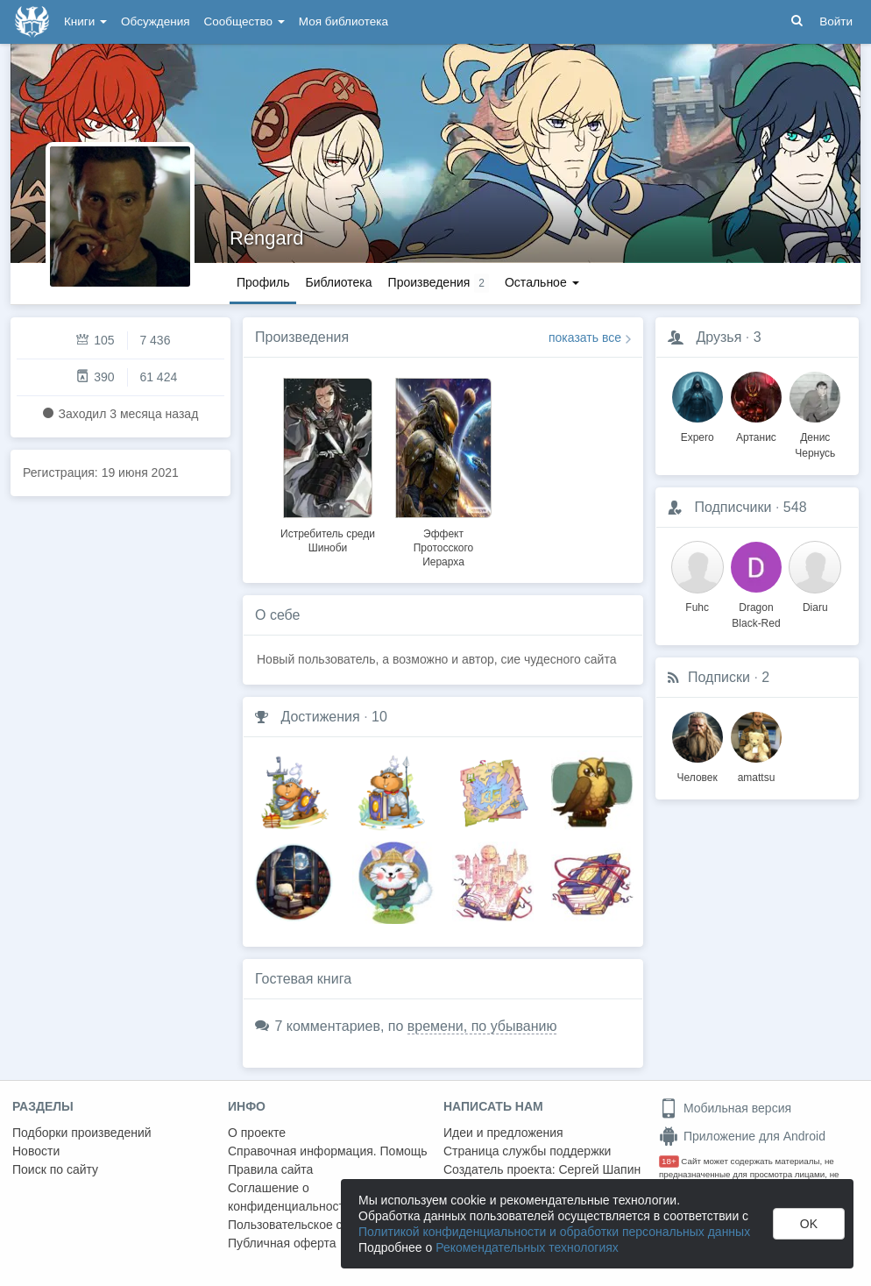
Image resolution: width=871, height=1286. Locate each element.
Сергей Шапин (599, 1169)
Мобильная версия (725, 1108)
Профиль (263, 282)
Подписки (719, 677)
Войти (836, 21)
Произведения (302, 337)
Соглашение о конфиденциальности (289, 1197)
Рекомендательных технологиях (527, 1247)
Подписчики (732, 507)
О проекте (257, 1133)
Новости (36, 1151)
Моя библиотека (343, 21)
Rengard (266, 238)
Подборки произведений (82, 1133)
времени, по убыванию (482, 1026)
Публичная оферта (282, 1243)
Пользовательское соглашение (316, 1225)
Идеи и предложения (503, 1133)
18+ (669, 1161)
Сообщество (244, 21)
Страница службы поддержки (527, 1151)
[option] (328, 463)
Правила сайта (270, 1169)
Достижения (319, 716)
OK (809, 1224)
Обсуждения (155, 21)
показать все (585, 337)
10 (379, 716)
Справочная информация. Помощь (328, 1151)
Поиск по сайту (55, 1169)
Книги (85, 21)
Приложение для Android (742, 1136)
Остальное (542, 282)
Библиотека (338, 282)
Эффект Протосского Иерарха (444, 548)
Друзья (718, 337)
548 (795, 507)
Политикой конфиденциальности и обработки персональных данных (554, 1232)
